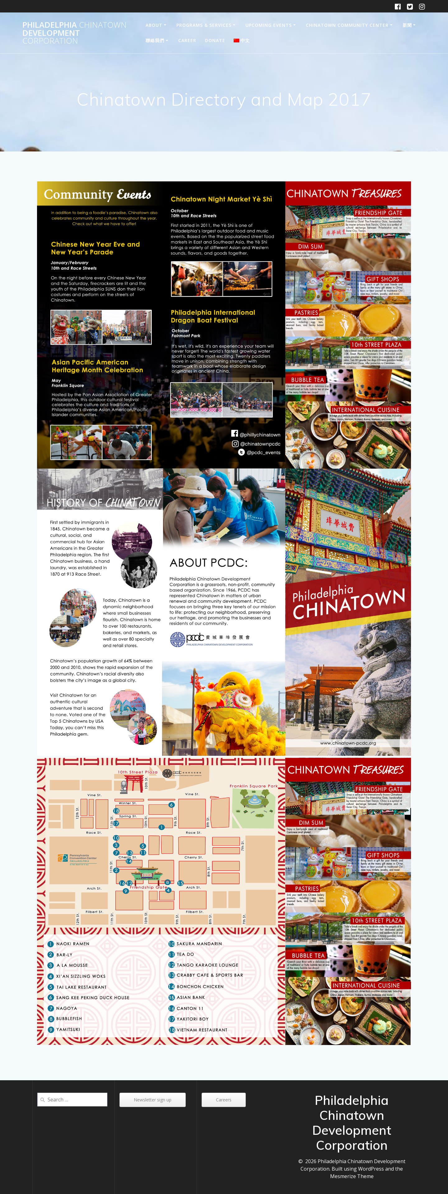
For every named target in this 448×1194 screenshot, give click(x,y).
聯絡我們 (155, 40)
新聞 (407, 25)
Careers (223, 1100)
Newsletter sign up (152, 1100)
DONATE (215, 40)
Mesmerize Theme (352, 1176)
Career (187, 40)
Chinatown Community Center (347, 25)
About (154, 25)
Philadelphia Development (74, 33)
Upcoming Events (268, 25)
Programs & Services (203, 25)
